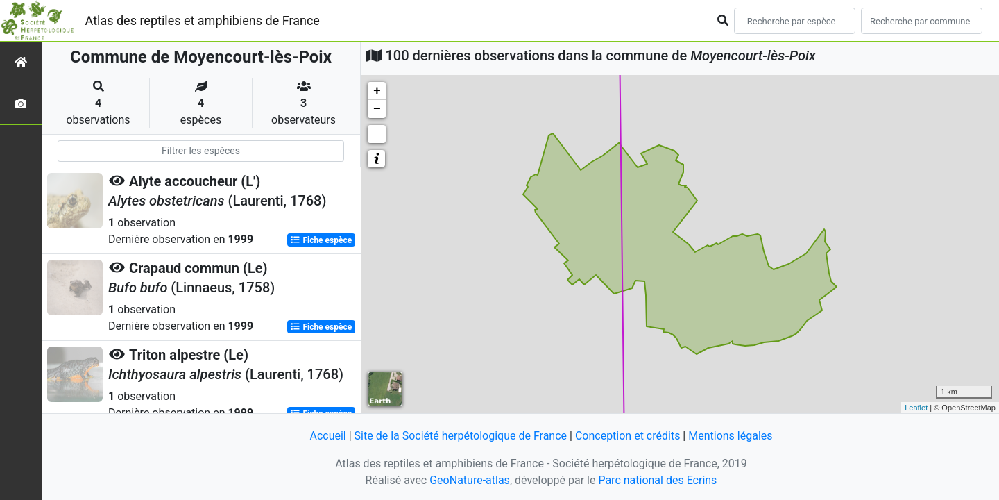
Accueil (327, 435)
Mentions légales (730, 435)
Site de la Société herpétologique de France (461, 435)
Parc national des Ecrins (657, 480)
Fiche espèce (321, 240)
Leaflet (916, 407)
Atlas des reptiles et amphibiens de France (202, 20)
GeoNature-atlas (469, 480)
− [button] (377, 109)
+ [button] (377, 91)
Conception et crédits (628, 435)
